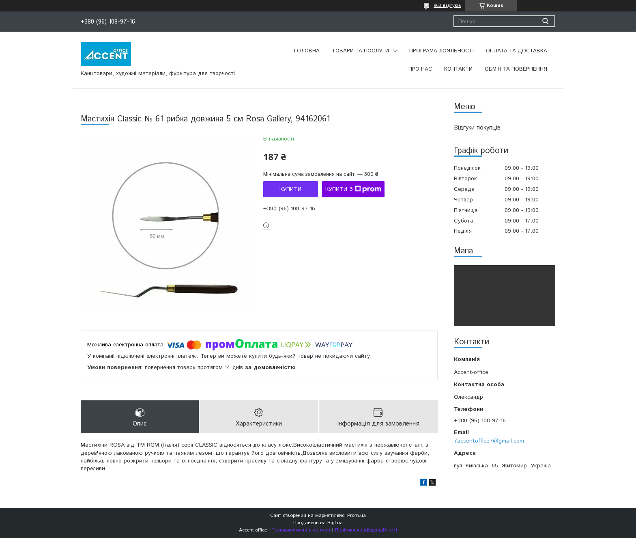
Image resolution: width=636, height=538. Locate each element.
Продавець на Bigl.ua (318, 522)
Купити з (353, 189)
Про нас (420, 69)
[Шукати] (545, 21)
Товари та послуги (360, 51)
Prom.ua (356, 515)
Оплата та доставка (516, 51)
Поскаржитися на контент (301, 530)
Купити (290, 189)
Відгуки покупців (477, 127)
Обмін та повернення (516, 69)
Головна (307, 51)
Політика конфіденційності (366, 530)
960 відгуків (447, 5)
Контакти (458, 69)
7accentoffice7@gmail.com (489, 441)
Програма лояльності (441, 51)
